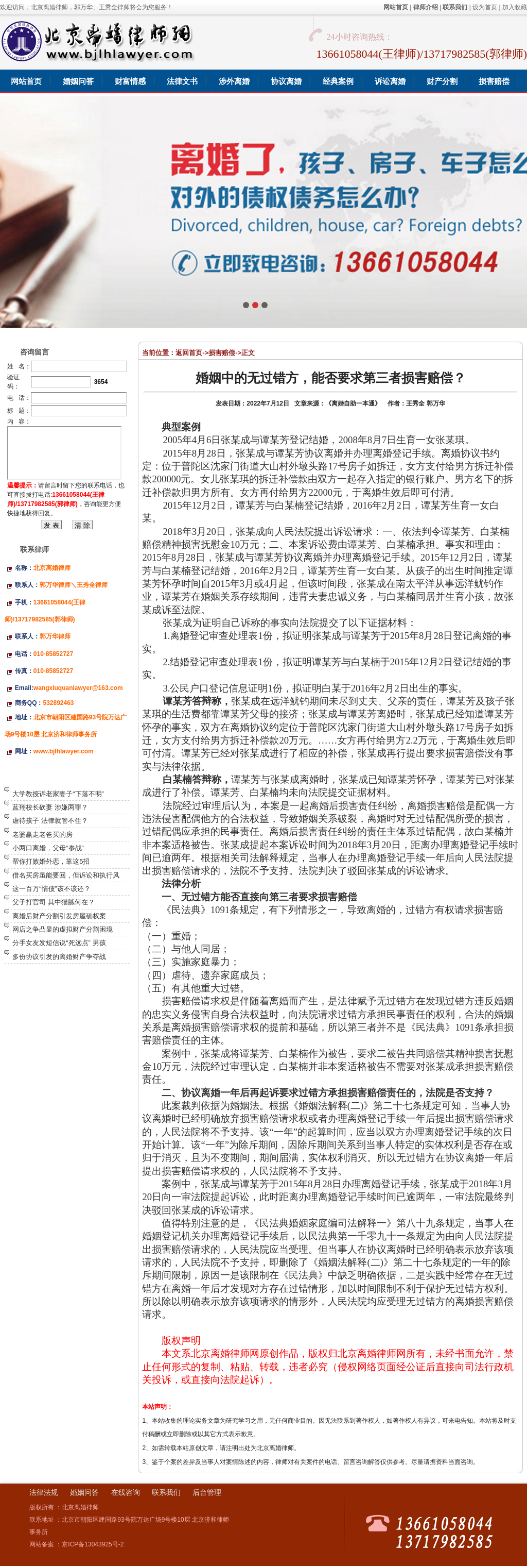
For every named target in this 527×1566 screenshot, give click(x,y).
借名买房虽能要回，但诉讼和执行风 (65, 875)
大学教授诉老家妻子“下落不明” (58, 794)
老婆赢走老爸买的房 (42, 834)
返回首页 (188, 353)
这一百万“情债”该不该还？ (51, 889)
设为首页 (484, 7)
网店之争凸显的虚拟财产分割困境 (62, 929)
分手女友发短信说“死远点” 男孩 (59, 943)
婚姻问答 (84, 1492)
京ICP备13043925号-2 (93, 1544)
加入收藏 (514, 7)
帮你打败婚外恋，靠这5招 (51, 861)
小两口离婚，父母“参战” (48, 848)
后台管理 (206, 1492)
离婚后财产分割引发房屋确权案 (59, 916)
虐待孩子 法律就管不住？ (50, 820)
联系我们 (166, 1492)
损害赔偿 (221, 353)
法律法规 (43, 1492)
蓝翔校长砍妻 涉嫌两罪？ (50, 807)
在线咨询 (125, 1492)
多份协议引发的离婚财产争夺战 (59, 957)
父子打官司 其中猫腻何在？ (53, 902)
